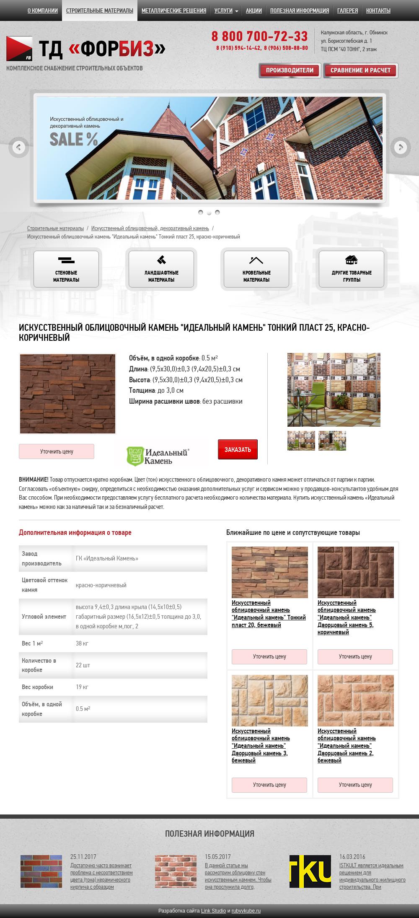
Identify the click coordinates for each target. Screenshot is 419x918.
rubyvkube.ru (246, 911)
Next (400, 147)
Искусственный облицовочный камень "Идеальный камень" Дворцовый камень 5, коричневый (347, 617)
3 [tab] (217, 212)
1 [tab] (200, 212)
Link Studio (213, 911)
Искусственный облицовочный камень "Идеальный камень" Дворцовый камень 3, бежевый (261, 745)
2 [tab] (209, 212)
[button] (66, 269)
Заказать (238, 450)
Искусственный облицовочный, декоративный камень (150, 228)
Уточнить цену (56, 451)
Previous (18, 147)
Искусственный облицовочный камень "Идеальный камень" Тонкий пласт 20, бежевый (269, 614)
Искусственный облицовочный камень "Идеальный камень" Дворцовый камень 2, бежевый (347, 745)
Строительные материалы (55, 228)
